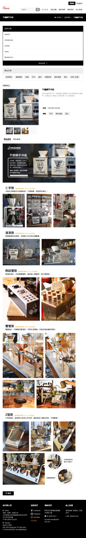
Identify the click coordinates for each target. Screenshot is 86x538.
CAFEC (7, 46)
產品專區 (45, 9)
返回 (8, 493)
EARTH (7, 34)
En (79, 3)
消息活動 (53, 9)
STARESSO (9, 40)
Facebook (35, 510)
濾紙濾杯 (19, 77)
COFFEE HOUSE (54, 108)
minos (7, 52)
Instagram (35, 514)
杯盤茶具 (48, 77)
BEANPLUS (9, 57)
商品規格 (16, 139)
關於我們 (62, 9)
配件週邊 (58, 77)
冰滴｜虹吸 (74, 77)
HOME (57, 17)
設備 (27, 77)
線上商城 (79, 9)
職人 (65, 77)
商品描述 (7, 139)
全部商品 (9, 77)
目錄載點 (34, 521)
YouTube (35, 517)
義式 (40, 77)
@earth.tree (74, 516)
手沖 (33, 77)
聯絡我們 (70, 9)
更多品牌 (43, 63)
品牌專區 (67, 17)
